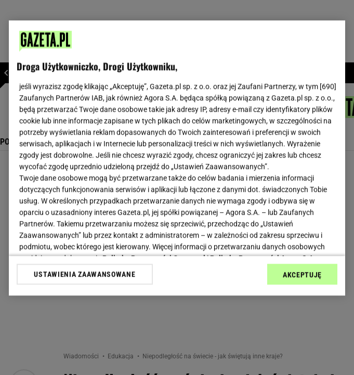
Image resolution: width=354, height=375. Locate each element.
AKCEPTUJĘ (302, 274)
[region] (177, 157)
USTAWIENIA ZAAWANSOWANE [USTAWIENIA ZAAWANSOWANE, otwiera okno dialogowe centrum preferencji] (84, 274)
